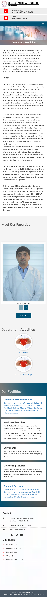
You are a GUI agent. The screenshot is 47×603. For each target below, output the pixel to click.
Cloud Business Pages (20, 594)
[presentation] (21, 307)
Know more (24, 315)
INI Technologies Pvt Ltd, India (36, 594)
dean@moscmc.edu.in (19, 19)
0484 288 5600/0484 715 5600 (22, 12)
